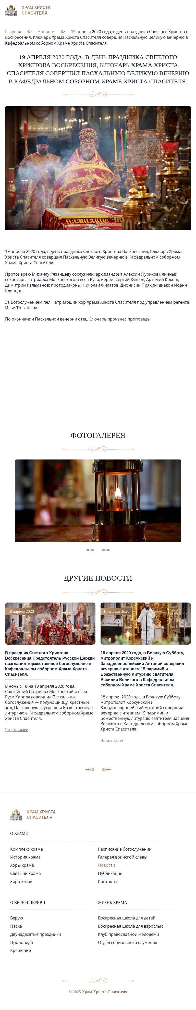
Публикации (110, 873)
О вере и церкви (27, 902)
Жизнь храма (112, 902)
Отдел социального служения (127, 942)
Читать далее (16, 729)
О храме (19, 833)
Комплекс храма (26, 849)
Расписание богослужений (125, 849)
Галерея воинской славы (122, 857)
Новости (106, 865)
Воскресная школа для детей (126, 918)
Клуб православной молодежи (128, 934)
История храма (25, 857)
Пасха (16, 926)
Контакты (107, 881)
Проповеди (21, 942)
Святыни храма (25, 873)
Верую (16, 918)
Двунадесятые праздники (35, 934)
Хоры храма (22, 865)
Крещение (20, 950)
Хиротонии (21, 881)
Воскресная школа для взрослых (130, 926)
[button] (107, 769)
